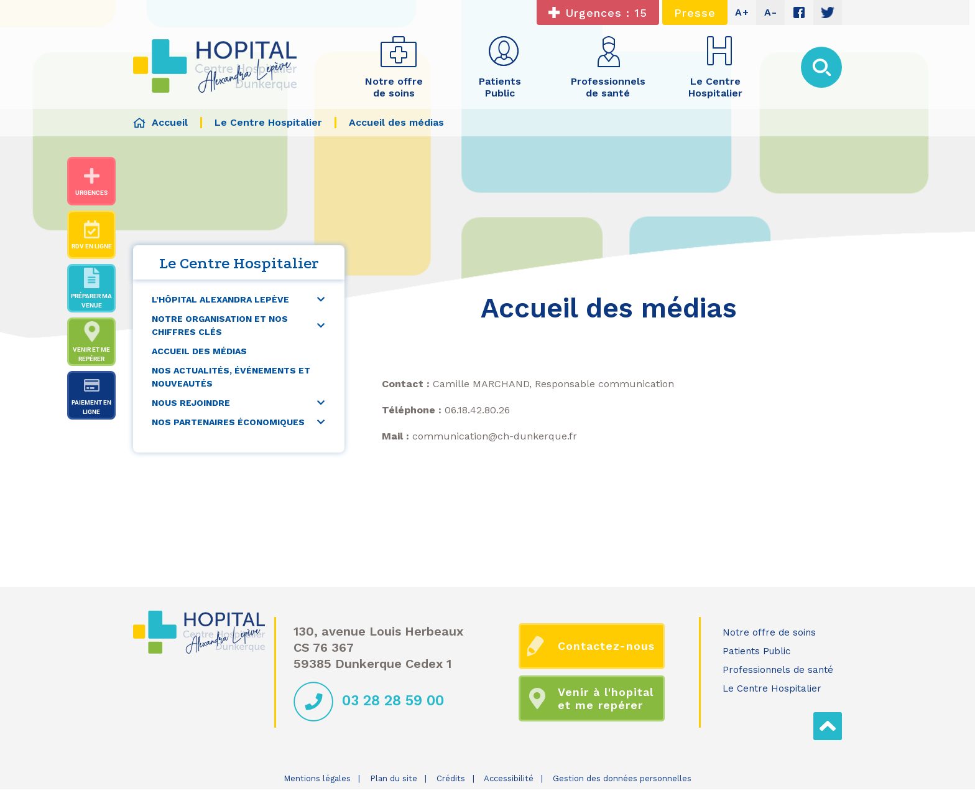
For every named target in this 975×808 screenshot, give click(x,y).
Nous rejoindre (191, 403)
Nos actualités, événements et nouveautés (231, 376)
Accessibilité (509, 778)
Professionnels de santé (778, 669)
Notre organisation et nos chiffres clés (220, 325)
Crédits (451, 778)
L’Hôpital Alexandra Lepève (220, 299)
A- (770, 12)
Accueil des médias (199, 351)
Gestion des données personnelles (622, 778)
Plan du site (393, 778)
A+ (742, 12)
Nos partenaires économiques (228, 422)
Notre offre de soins (769, 632)
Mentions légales (317, 778)
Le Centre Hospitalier (772, 688)
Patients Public (756, 651)
